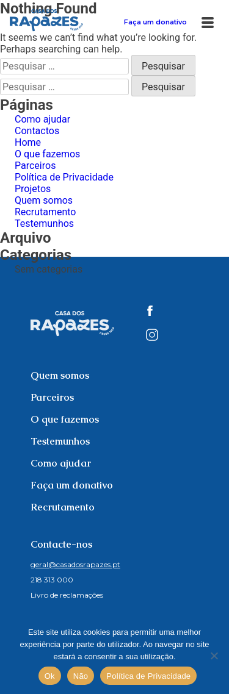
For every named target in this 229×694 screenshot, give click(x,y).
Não (81, 676)
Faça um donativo (155, 22)
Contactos (37, 131)
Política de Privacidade (64, 177)
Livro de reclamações (67, 594)
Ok (50, 676)
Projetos (33, 189)
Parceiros (35, 165)
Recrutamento (45, 212)
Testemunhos (44, 223)
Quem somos (44, 200)
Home (28, 142)
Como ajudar (42, 119)
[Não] (214, 655)
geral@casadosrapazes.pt (75, 564)
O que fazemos (47, 154)
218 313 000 (52, 579)
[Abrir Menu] (208, 19)
